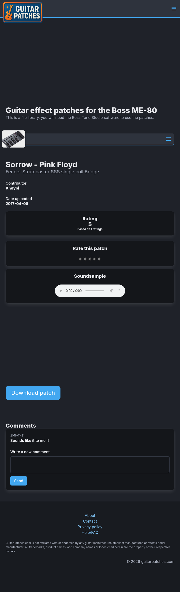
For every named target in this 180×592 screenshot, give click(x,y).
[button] (174, 8)
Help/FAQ (90, 532)
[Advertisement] (90, 62)
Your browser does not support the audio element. (90, 291)
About (90, 515)
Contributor (16, 183)
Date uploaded (19, 198)
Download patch (33, 392)
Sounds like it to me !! (29, 440)
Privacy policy (90, 526)
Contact (90, 521)
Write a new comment (30, 451)
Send (18, 480)
